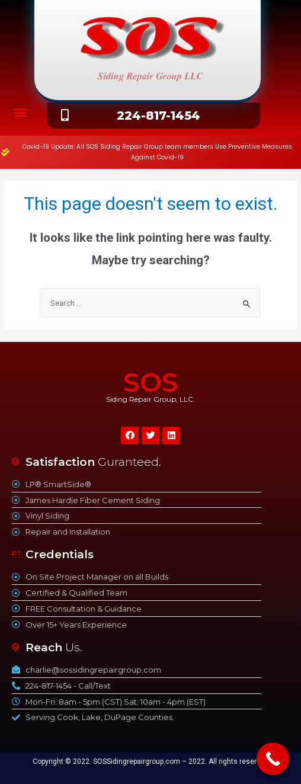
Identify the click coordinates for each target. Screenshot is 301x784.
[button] (20, 111)
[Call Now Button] (273, 759)
